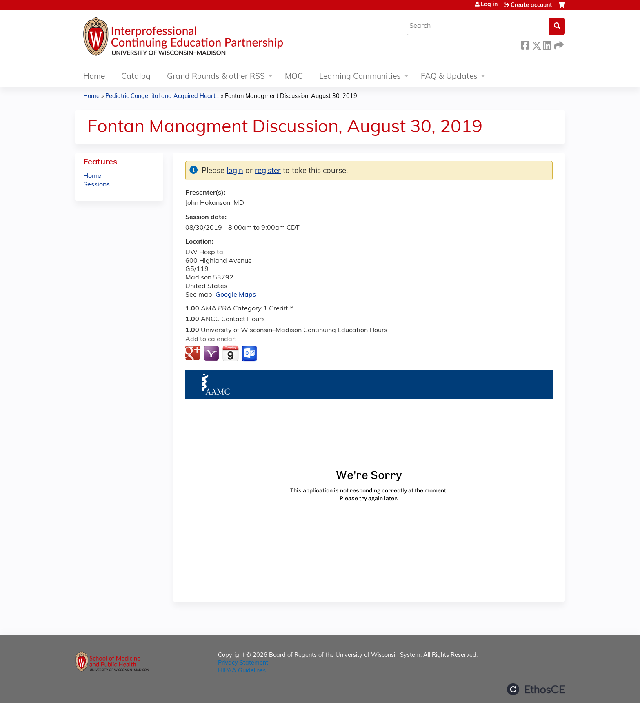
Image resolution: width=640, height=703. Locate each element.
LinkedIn (547, 44)
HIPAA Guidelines (242, 671)
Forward (558, 44)
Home (94, 77)
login (235, 171)
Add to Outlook (250, 354)
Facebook (525, 44)
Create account (531, 5)
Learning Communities (360, 77)
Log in (489, 5)
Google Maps (236, 295)
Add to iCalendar (230, 353)
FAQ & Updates (449, 77)
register (268, 171)
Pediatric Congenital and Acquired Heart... (162, 96)
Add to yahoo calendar (212, 354)
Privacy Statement (243, 663)
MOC (294, 77)
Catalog (136, 77)
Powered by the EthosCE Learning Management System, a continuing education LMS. (536, 689)
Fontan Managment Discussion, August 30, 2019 (291, 96)
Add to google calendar (193, 354)
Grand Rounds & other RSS (216, 77)
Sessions (96, 185)
